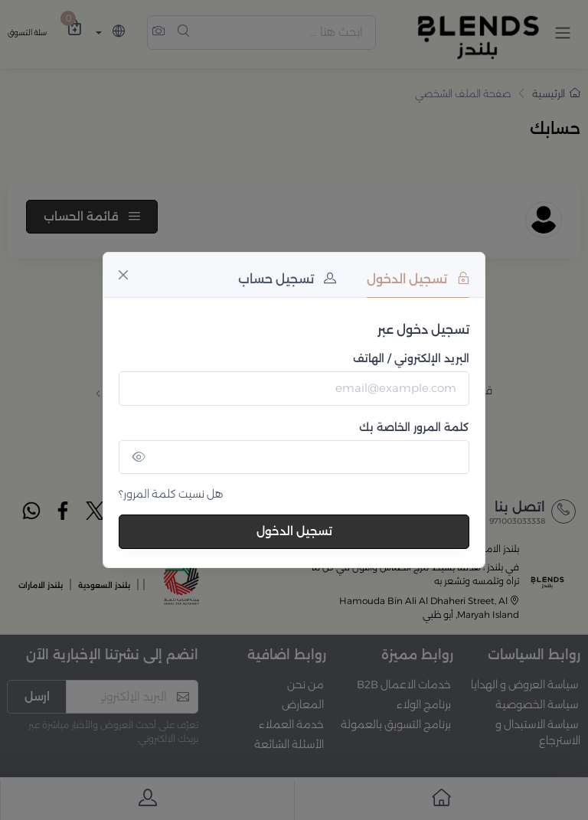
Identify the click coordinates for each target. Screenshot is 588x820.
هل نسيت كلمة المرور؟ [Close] (171, 494)
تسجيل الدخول (294, 531)
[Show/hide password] (139, 457)
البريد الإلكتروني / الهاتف (411, 358)
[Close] (123, 275)
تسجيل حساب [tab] (287, 279)
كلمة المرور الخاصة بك (414, 427)
